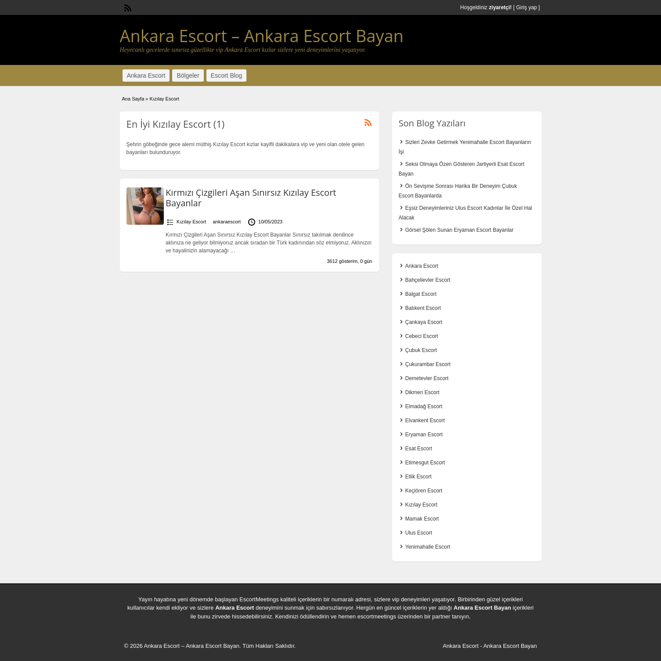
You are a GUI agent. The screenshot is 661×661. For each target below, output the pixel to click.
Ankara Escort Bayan (482, 607)
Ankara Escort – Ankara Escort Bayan (262, 35)
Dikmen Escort (422, 392)
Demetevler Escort (427, 378)
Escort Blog (226, 75)
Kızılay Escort (191, 221)
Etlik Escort (418, 477)
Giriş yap (526, 7)
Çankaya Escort (424, 322)
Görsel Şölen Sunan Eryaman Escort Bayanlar (459, 230)
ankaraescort (227, 221)
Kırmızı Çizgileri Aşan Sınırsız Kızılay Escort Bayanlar (251, 198)
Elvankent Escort (425, 420)
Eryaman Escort (424, 434)
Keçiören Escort (424, 491)
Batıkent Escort (423, 308)
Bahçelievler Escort (428, 280)
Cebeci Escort (421, 336)
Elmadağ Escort (424, 406)
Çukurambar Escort (428, 364)
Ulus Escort (418, 533)
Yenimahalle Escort (427, 547)
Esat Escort (418, 448)
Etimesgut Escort (425, 463)
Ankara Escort (146, 75)
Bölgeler (188, 75)
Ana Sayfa (133, 98)
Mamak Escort (422, 519)
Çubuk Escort (421, 350)
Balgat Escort (421, 294)
